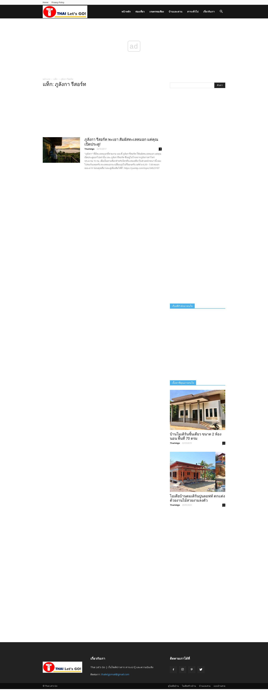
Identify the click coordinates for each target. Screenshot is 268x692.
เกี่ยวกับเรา (209, 11)
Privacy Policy (58, 2)
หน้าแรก (46, 79)
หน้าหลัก (126, 11)
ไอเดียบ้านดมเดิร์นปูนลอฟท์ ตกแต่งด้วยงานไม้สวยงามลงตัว (197, 498)
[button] (221, 11)
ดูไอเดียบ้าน (173, 685)
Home (45, 2)
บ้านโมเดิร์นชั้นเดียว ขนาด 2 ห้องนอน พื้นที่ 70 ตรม (195, 436)
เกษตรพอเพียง (156, 11)
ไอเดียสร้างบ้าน (189, 685)
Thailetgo (89, 149)
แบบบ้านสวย (219, 685)
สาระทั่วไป (192, 11)
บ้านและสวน (175, 11)
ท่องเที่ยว (140, 11)
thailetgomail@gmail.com (115, 674)
